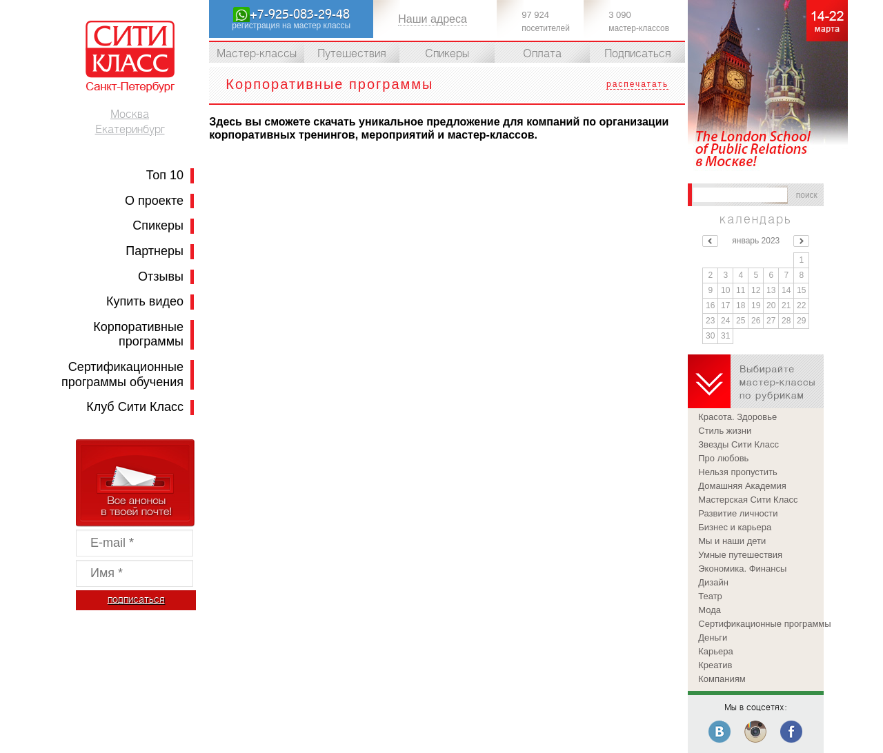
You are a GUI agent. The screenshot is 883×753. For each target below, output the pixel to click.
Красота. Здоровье (737, 417)
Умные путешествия (740, 555)
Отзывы (160, 276)
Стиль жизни (724, 430)
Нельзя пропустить (737, 472)
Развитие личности (737, 513)
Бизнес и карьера (734, 527)
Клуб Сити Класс (134, 407)
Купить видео (144, 301)
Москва (129, 114)
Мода (709, 610)
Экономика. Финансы (742, 568)
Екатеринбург (130, 129)
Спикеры (157, 225)
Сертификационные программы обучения (122, 374)
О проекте (154, 201)
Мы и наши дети (732, 541)
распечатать (637, 84)
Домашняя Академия (742, 486)
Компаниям (721, 679)
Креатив (715, 665)
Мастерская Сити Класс (747, 499)
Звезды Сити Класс (738, 444)
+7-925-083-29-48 (300, 14)
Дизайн (713, 582)
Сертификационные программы (761, 624)
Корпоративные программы (138, 334)
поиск (806, 195)
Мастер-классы (257, 54)
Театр (710, 596)
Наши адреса (432, 19)
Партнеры (154, 251)
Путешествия (351, 54)
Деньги (712, 637)
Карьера (715, 651)
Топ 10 (164, 175)
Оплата (542, 54)
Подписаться (637, 54)
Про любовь (723, 458)
